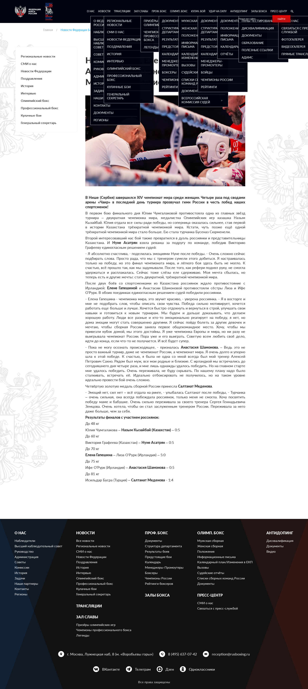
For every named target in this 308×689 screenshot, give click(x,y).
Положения (205, 551)
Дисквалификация (279, 540)
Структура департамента (163, 546)
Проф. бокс (159, 11)
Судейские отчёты (210, 573)
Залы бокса (259, 11)
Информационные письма (216, 557)
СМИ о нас (29, 63)
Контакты (22, 589)
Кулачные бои (31, 115)
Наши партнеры (26, 583)
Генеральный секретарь (38, 123)
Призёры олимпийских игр (96, 625)
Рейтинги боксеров (159, 583)
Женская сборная (210, 546)
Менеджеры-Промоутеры (164, 567)
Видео (271, 551)
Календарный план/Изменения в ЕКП (225, 562)
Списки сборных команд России (221, 578)
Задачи (20, 578)
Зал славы (141, 11)
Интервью (28, 93)
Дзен (169, 669)
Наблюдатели (25, 540)
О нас (91, 11)
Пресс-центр (278, 11)
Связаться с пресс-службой (217, 608)
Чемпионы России (158, 578)
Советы (20, 562)
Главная (48, 30)
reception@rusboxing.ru (231, 654)
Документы (153, 540)
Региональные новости (38, 56)
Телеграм (143, 669)
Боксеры (151, 573)
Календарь (153, 562)
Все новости (85, 540)
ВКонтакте (111, 669)
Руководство (24, 551)
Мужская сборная (210, 540)
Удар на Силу (218, 11)
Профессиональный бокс (39, 108)
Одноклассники (202, 669)
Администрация (26, 557)
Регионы (21, 594)
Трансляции (122, 11)
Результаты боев (157, 551)
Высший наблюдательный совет (38, 546)
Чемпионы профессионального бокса (103, 630)
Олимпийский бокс (35, 100)
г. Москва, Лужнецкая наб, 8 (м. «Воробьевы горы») (110, 654)
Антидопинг (238, 11)
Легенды (82, 635)
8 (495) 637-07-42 (182, 654)
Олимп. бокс (178, 11)
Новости (104, 11)
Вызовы (203, 567)
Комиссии (22, 567)
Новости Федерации (36, 71)
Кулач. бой (198, 11)
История (27, 86)
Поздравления (31, 78)
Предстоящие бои (158, 557)
